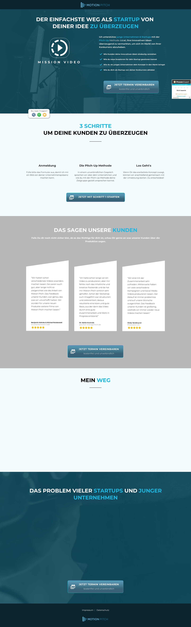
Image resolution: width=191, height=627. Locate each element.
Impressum (88, 610)
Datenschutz (103, 610)
